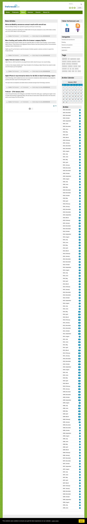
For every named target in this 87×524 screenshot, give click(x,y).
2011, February (66, 353)
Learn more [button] (55, 521)
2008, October (66, 430)
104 (79, 383)
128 (79, 375)
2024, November (67, 109)
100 (79, 314)
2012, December (67, 292)
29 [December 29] (72, 87)
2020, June (65, 184)
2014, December (67, 226)
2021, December (67, 145)
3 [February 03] (75, 102)
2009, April (65, 414)
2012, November (67, 295)
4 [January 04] (69, 90)
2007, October (66, 463)
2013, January (66, 289)
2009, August (66, 402)
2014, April (65, 248)
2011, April (65, 347)
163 (79, 416)
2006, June (65, 507)
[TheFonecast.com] (12, 6)
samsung (68, 63)
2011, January (66, 355)
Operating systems (66, 47)
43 (79, 239)
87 (79, 295)
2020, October (66, 173)
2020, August (66, 179)
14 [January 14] (78, 93)
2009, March (66, 416)
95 (79, 289)
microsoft (64, 68)
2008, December (67, 425)
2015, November (67, 212)
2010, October (66, 364)
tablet (69, 71)
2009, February (66, 419)
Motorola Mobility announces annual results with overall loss (25, 24)
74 (79, 281)
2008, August (66, 436)
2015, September (67, 214)
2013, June (65, 275)
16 (79, 217)
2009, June (65, 408)
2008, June (65, 441)
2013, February (66, 286)
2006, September (67, 499)
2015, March (66, 217)
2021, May (65, 159)
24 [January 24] (66, 99)
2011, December (67, 325)
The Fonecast (15, 36)
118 (79, 358)
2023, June (65, 123)
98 (79, 297)
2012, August (66, 303)
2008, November (67, 427)
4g (70, 68)
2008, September (67, 433)
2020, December (67, 168)
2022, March (66, 137)
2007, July (65, 472)
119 (79, 333)
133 (79, 311)
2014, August (66, 237)
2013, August (66, 270)
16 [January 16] (63, 96)
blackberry (64, 66)
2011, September (67, 333)
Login (79, 7)
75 (79, 278)
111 (79, 369)
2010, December (67, 358)
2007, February (66, 485)
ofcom (79, 71)
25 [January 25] (69, 99)
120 (79, 342)
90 (79, 336)
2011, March (66, 350)
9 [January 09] (63, 93)
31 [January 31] (66, 102)
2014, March (66, 250)
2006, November (67, 494)
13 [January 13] (75, 93)
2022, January (66, 143)
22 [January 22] (81, 96)
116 (79, 355)
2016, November (67, 192)
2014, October (66, 231)
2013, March (66, 284)
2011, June (65, 342)
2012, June (65, 308)
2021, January (66, 165)
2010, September (67, 367)
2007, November (67, 460)
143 (79, 389)
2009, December (67, 391)
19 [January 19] (72, 96)
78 (79, 253)
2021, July (65, 154)
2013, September (67, 267)
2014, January (66, 256)
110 (79, 317)
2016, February (66, 203)
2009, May (65, 411)
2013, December (67, 259)
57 (79, 270)
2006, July (65, 505)
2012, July (65, 306)
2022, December (67, 126)
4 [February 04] (78, 102)
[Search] (74, 3)
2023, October (66, 118)
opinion (64, 59)
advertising (64, 71)
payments (74, 61)
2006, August (66, 502)
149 (79, 397)
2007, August (66, 469)
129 (79, 322)
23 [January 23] (63, 99)
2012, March (66, 317)
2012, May (65, 311)
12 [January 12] (72, 93)
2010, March (66, 383)
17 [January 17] (66, 96)
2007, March (66, 483)
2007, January (66, 488)
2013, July (65, 272)
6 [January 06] (75, 90)
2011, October (66, 331)
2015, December (67, 209)
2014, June (65, 242)
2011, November (67, 328)
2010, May (65, 378)
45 (79, 228)
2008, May (65, 444)
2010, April (65, 380)
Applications (64, 50)
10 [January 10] (66, 93)
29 (79, 422)
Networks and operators (67, 45)
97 (79, 286)
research (64, 61)
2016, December (67, 190)
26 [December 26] (63, 87)
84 (79, 256)
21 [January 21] (78, 96)
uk (68, 59)
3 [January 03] (66, 90)
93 (79, 402)
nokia (78, 61)
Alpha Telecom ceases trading (15, 60)
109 (79, 328)
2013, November (67, 261)
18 (79, 220)
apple (78, 59)
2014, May (65, 245)
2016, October (66, 195)
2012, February (66, 319)
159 (79, 405)
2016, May (65, 198)
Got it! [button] (81, 521)
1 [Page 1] (29, 108)
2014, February (66, 253)
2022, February (66, 140)
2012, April (65, 314)
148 (79, 400)
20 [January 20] (75, 96)
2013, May (65, 278)
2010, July (65, 372)
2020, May (65, 187)
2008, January (66, 455)
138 (79, 353)
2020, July (65, 181)
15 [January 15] (81, 93)
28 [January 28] (78, 99)
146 (79, 394)
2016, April (65, 201)
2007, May (65, 477)
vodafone (70, 66)
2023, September (67, 121)
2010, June (65, 375)
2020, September (67, 176)
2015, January (66, 223)
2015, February (66, 220)
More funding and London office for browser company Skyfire (25, 40)
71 (79, 264)
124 (79, 339)
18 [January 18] (69, 96)
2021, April (65, 162)
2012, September (67, 300)
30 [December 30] (75, 87)
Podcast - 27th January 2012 (14, 91)
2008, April (65, 447)
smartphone (74, 63)
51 (79, 245)
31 (79, 237)
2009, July (65, 405)
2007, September (67, 466)
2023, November (67, 115)
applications (73, 59)
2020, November (67, 170)
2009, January (66, 422)
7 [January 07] (78, 90)
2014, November (67, 228)
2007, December (67, 458)
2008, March (66, 449)
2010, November (67, 361)
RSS (56, 105)
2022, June (65, 129)
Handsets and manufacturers (68, 39)
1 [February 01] (69, 102)
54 (79, 231)
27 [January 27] (75, 99)
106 (79, 325)
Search (81, 4)
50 (79, 242)
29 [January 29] (81, 99)
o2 (68, 68)
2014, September (67, 234)
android (69, 61)
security (75, 66)
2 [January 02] (63, 90)
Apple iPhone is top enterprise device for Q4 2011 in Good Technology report (30, 76)
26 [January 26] (72, 99)
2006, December (67, 491)
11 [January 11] (69, 93)
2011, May (65, 344)
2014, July (65, 239)
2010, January (66, 389)
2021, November (67, 148)
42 (79, 234)
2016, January (66, 206)
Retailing (64, 42)
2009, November (67, 394)
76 (79, 267)
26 (79, 223)
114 (79, 378)
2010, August (66, 369)
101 (79, 350)
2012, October (66, 297)
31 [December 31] (78, 87)
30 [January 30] (63, 102)
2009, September (67, 400)
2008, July (65, 438)
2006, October (66, 496)
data (73, 71)
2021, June (65, 156)
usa (73, 68)
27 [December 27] (66, 87)
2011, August (66, 336)
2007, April (65, 480)
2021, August (66, 151)
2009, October (66, 397)
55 (79, 248)
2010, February (66, 386)
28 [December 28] (69, 87)
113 (79, 364)
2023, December (67, 112)
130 (79, 331)
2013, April (65, 281)
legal (79, 66)
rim (76, 71)
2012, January (66, 322)
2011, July (65, 339)
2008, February (66, 452)
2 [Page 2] (32, 108)
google (63, 63)
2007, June (65, 474)
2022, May (65, 132)
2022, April (65, 134)
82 (79, 347)
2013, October (66, 264)
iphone (76, 68)
